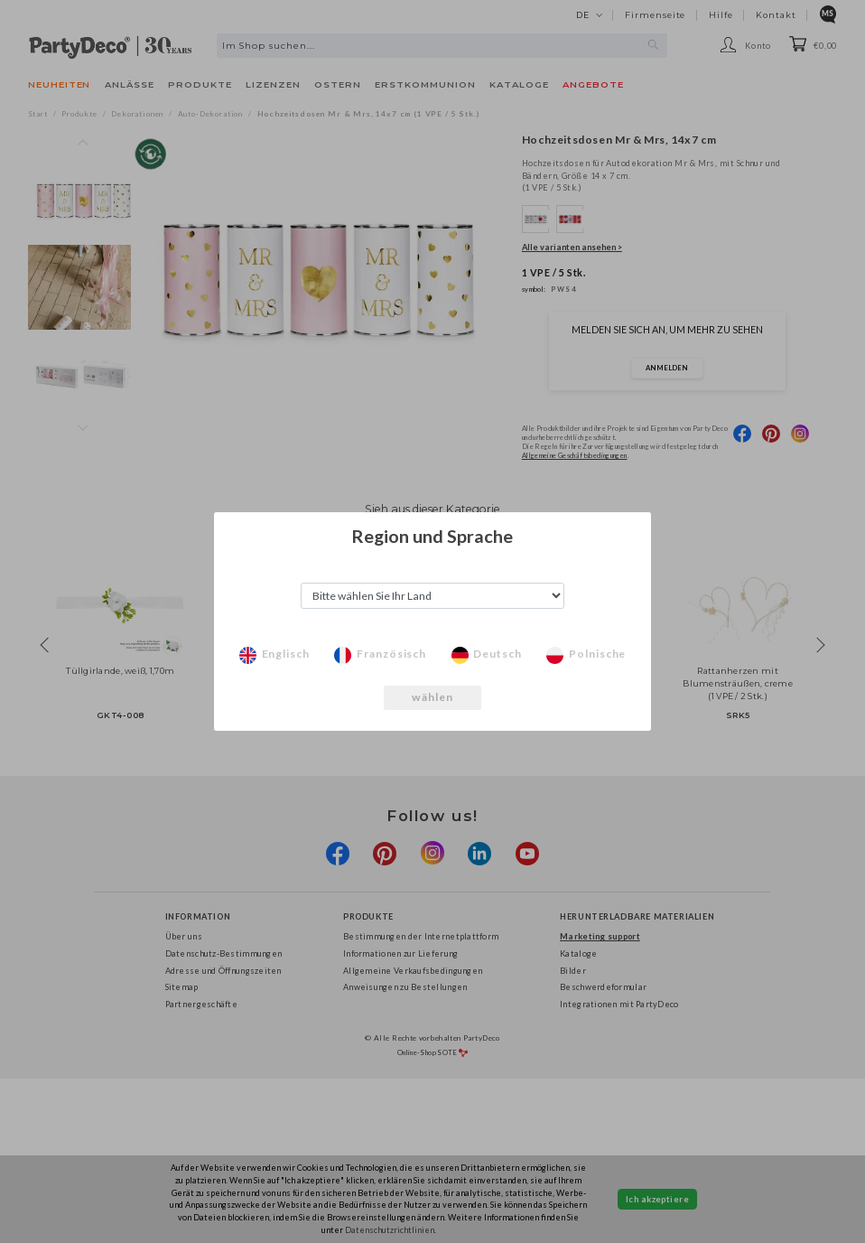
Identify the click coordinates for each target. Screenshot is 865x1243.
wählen (433, 697)
